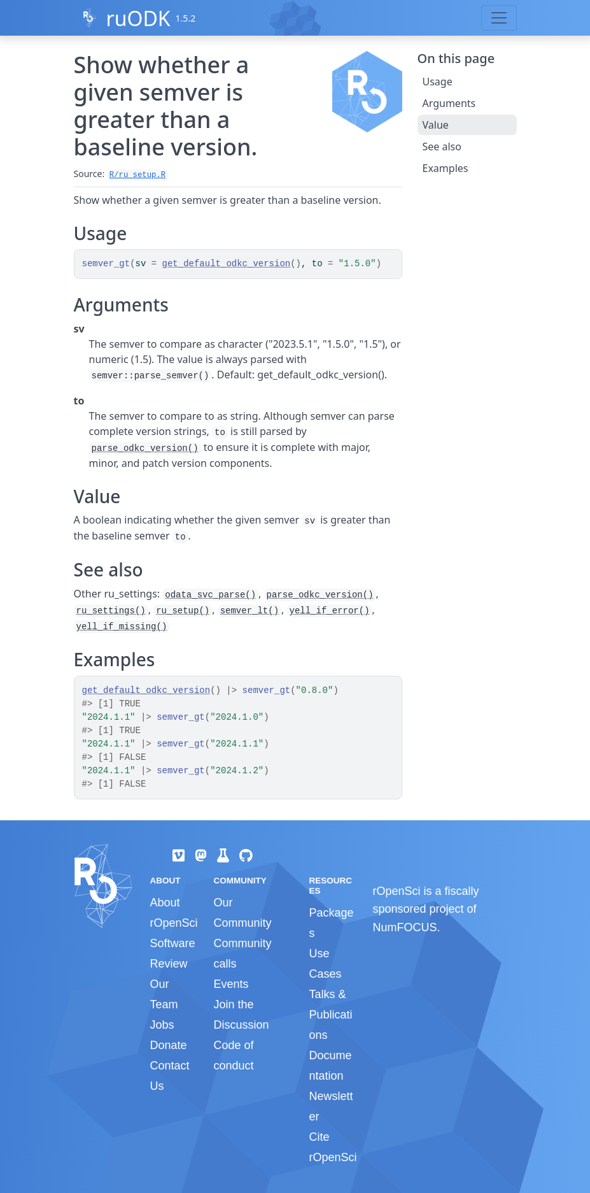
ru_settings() (111, 611)
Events (230, 984)
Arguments (449, 103)
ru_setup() (182, 611)
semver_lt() (249, 611)
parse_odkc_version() (145, 448)
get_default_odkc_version (226, 264)
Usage (438, 82)
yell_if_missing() (121, 627)
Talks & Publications (330, 1014)
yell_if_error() (330, 611)
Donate (168, 1045)
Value (436, 125)
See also (442, 146)
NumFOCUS (404, 927)
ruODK (138, 18)
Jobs (162, 1024)
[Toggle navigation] (499, 18)
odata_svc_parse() (210, 595)
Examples (445, 168)
